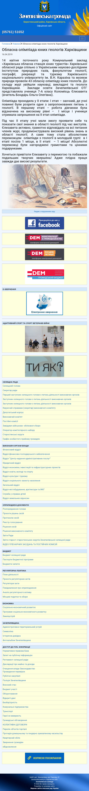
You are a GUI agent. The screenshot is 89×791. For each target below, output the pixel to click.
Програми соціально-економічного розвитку (24, 612)
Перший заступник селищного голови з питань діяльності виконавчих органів (41, 395)
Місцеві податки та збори (15, 597)
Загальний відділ (11, 485)
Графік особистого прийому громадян (21, 439)
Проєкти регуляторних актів (16, 579)
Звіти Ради (8, 535)
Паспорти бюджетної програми (18, 559)
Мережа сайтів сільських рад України (44, 788)
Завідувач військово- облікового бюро (21, 426)
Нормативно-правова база (16, 651)
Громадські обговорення (15, 720)
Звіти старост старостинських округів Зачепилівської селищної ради (36, 540)
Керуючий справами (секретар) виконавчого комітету (29, 408)
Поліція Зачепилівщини (14, 680)
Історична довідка (12, 636)
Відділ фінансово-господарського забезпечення (26, 454)
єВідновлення (9, 747)
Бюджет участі (10, 689)
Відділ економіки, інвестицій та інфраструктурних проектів (31, 467)
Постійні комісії (10, 421)
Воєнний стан (9, 685)
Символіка (8, 631)
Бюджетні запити (11, 564)
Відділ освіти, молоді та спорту (18, 471)
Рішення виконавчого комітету (18, 531)
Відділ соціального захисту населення (21, 480)
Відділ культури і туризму (15, 476)
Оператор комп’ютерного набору (19, 430)
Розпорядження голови (14, 509)
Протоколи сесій (11, 518)
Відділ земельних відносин (16, 498)
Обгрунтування (10, 693)
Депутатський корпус (13, 412)
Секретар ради (10, 390)
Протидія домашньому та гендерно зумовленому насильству (33, 733)
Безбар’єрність (10, 702)
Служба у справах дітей (14, 494)
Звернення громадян (13, 742)
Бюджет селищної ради (14, 555)
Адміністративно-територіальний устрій (22, 627)
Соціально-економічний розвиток (19, 607)
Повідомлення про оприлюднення (19, 588)
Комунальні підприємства (15, 707)
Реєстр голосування (12, 522)
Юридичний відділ (12, 463)
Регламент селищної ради (15, 660)
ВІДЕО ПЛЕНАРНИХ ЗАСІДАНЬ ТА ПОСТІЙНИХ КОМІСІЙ (30, 544)
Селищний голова (11, 386)
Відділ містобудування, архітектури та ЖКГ (24, 489)
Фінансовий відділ (12, 449)
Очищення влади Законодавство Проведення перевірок (19, 670)
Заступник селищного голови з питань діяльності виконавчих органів (37, 399)
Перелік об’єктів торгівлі (15, 729)
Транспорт (8, 711)
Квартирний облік (11, 738)
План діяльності (11, 574)
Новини (16, 44)
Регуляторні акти (11, 583)
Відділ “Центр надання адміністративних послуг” (27, 458)
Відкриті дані (9, 698)
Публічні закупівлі (11, 676)
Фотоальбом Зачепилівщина (17, 640)
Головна (6, 44)
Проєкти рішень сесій (13, 513)
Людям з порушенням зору (44, 211)
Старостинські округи (13, 434)
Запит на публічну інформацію (17, 655)
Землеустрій (9, 616)
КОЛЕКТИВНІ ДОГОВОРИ (15, 724)
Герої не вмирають (12, 716)
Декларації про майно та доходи (19, 664)
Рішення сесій (9, 527)
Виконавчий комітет (13, 417)
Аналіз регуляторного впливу (17, 592)
